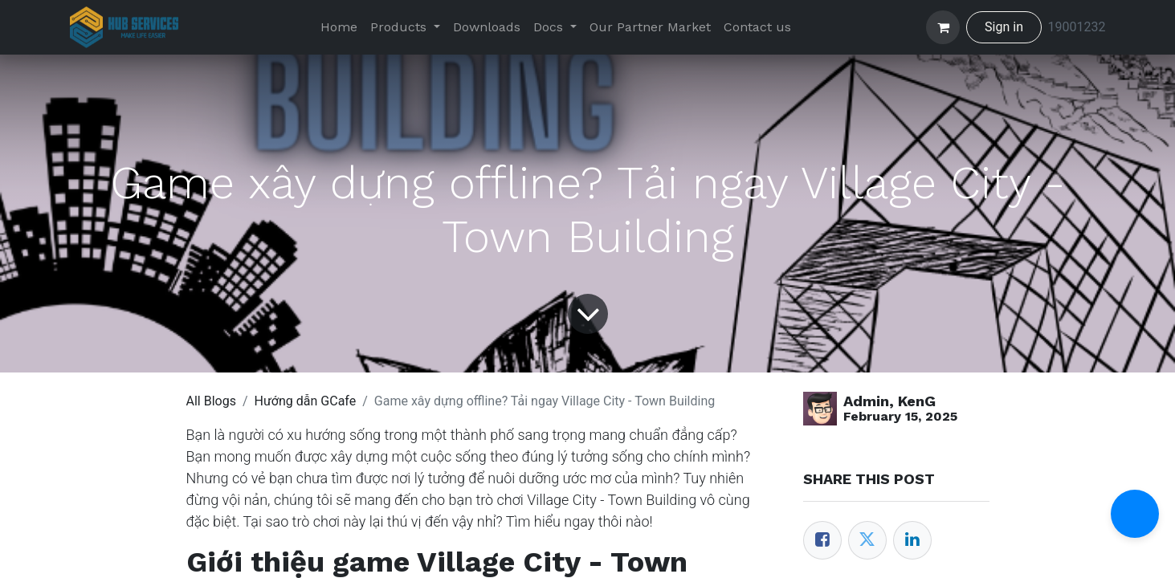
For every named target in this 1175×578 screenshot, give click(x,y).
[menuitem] (339, 27)
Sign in (1004, 27)
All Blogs (211, 401)
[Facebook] (822, 540)
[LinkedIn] (912, 540)
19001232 (1077, 27)
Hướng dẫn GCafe (306, 401)
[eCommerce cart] (943, 27)
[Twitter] (867, 540)
